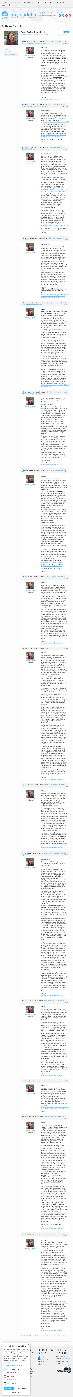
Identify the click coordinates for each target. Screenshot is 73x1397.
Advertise (48, 2)
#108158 (65, 149)
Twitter (43, 1357)
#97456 (66, 304)
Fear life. (47, 648)
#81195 (66, 648)
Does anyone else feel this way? (54, 1116)
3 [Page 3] (63, 34)
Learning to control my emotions (55, 576)
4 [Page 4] (65, 34)
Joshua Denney (66, 1358)
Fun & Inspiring (29, 2)
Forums (39, 2)
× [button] (28, 1344)
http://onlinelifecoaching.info (49, 464)
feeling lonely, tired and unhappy (54, 1000)
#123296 (65, 43)
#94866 (66, 394)
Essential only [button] (22, 1388)
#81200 (66, 578)
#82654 (66, 472)
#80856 (66, 1002)
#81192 (66, 786)
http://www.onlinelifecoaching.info (51, 99)
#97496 (66, 240)
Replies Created (10, 55)
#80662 (66, 1235)
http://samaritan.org (61, 118)
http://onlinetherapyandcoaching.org (51, 566)
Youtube (43, 1362)
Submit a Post (59, 2)
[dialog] (16, 1369)
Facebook (44, 1359)
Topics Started (9, 52)
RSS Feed (44, 1364)
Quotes (18, 2)
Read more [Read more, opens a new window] (7, 1362)
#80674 (66, 1118)
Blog (11, 2)
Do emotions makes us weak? (53, 1081)
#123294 (65, 106)
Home (4, 2)
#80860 (66, 855)
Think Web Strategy (63, 1368)
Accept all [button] (8, 1388)
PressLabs (65, 1356)
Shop (4, 5)
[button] (16, 1365)
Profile (7, 49)
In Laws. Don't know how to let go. (54, 1234)
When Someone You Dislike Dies (55, 785)
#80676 (66, 1081)
